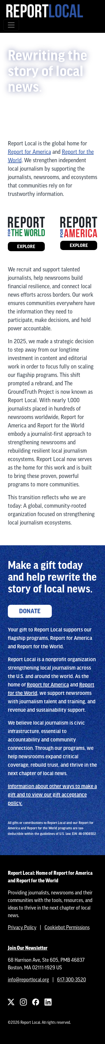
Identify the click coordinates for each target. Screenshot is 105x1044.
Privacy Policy (22, 927)
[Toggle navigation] (11, 25)
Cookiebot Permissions (67, 927)
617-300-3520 (71, 980)
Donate (30, 611)
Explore (26, 246)
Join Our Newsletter (28, 948)
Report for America (29, 151)
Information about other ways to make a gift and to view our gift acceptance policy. (52, 795)
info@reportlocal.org (28, 980)
